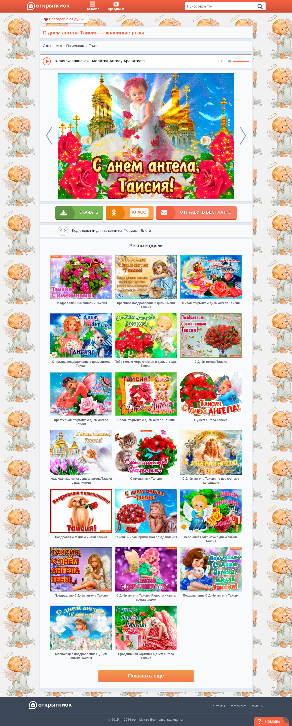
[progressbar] (241, 61)
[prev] (49, 136)
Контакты (218, 706)
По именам (75, 46)
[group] (146, 61)
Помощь (256, 706)
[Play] (47, 61)
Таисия (94, 46)
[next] (242, 136)
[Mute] (230, 61)
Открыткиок (52, 46)
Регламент (238, 706)
